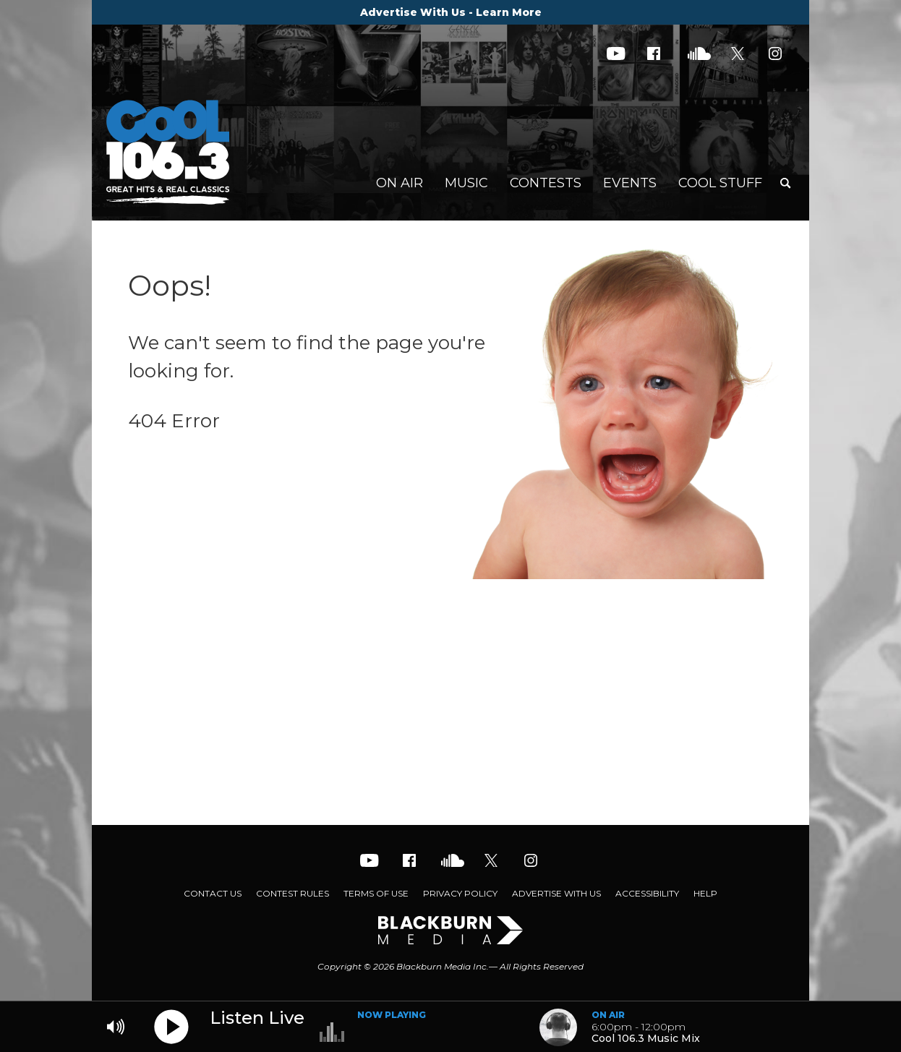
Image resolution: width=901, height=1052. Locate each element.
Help (705, 893)
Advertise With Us (556, 893)
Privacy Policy (460, 893)
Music (466, 183)
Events (630, 183)
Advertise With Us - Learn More (451, 12)
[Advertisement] (450, 709)
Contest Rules (292, 893)
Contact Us (213, 893)
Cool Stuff (720, 183)
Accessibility (647, 893)
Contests (545, 183)
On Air (399, 183)
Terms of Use (376, 893)
